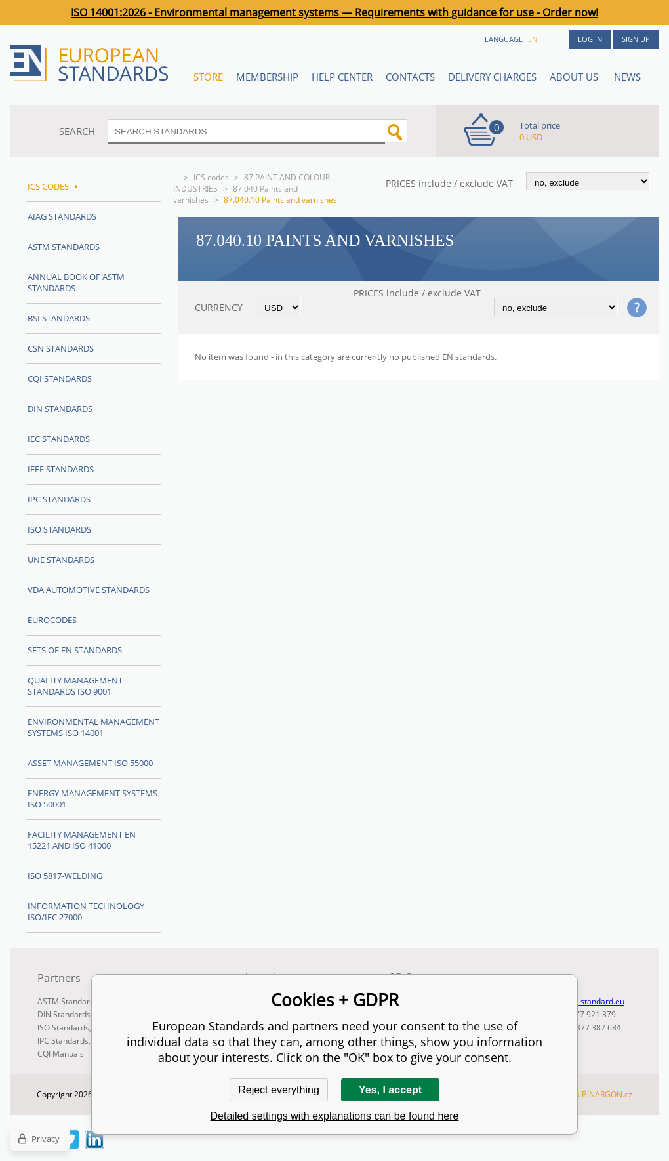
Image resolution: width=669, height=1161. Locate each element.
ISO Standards (59, 529)
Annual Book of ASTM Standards (76, 282)
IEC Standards (59, 439)
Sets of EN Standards (75, 650)
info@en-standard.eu (586, 1001)
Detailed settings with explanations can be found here (335, 1116)
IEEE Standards (61, 469)
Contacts (410, 76)
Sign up (636, 39)
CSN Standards (61, 348)
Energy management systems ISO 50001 (92, 798)
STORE (208, 76)
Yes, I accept (390, 1089)
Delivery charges (492, 76)
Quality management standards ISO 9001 (75, 685)
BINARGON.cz (607, 1094)
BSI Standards (59, 318)
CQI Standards (60, 378)
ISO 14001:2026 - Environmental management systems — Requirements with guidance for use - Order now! (334, 12)
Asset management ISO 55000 (90, 763)
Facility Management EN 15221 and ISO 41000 (82, 839)
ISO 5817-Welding (65, 876)
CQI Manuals (60, 1053)
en (532, 39)
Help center (342, 76)
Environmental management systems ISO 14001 (93, 727)
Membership (267, 76)
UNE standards (61, 559)
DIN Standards (60, 409)
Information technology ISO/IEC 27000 (86, 911)
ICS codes (211, 177)
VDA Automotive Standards (89, 590)
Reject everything (278, 1089)
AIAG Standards (62, 216)
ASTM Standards (64, 247)
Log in (590, 39)
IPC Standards (59, 499)
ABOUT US (575, 76)
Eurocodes (52, 620)
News (627, 76)
